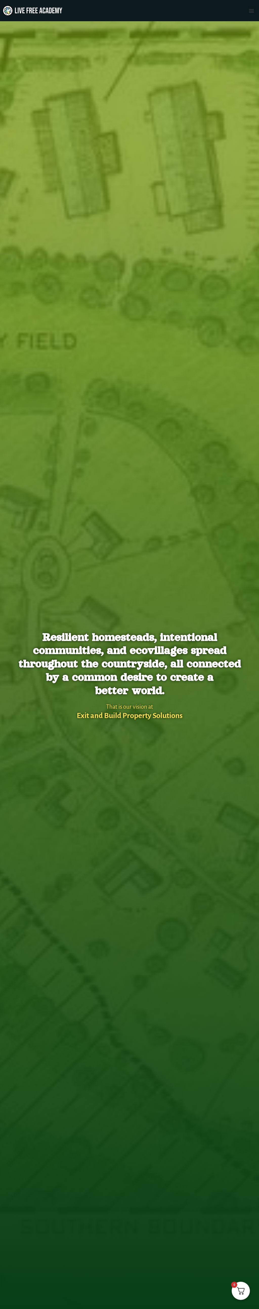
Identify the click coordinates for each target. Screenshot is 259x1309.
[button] (251, 10)
